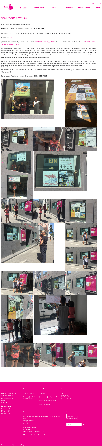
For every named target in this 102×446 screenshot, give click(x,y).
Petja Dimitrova (39, 42)
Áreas (54, 8)
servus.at (10, 445)
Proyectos (69, 8)
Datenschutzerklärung (67, 399)
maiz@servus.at (28, 399)
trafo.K (17, 44)
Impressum (64, 395)
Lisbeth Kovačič (90, 42)
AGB (62, 393)
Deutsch (94, 3)
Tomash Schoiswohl (7, 44)
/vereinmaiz (46, 404)
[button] (33, 99)
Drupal (23, 445)
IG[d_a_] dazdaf (50, 42)
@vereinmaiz (43, 397)
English (99, 3)
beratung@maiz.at (29, 397)
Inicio (24, 8)
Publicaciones (84, 8)
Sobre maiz (39, 8)
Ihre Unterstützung (66, 397)
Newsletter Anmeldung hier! (71, 417)
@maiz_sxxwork (52, 397)
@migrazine (52, 400)
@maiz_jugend (43, 400)
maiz (11, 37)
